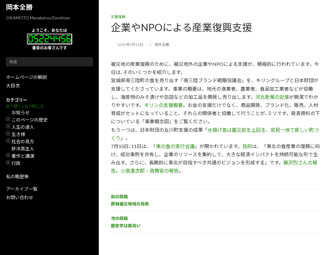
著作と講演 (22, 156)
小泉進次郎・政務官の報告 (150, 170)
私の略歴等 (17, 176)
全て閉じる (34, 106)
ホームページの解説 (26, 77)
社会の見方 (22, 141)
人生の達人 (22, 127)
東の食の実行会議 (175, 146)
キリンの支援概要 (163, 105)
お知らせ (20, 112)
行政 (16, 163)
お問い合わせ (19, 197)
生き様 (18, 134)
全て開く (14, 106)
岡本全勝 (19, 7)
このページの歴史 (29, 119)
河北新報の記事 (272, 97)
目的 (247, 146)
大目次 (13, 85)
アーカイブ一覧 (21, 189)
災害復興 (118, 17)
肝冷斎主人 (22, 148)
